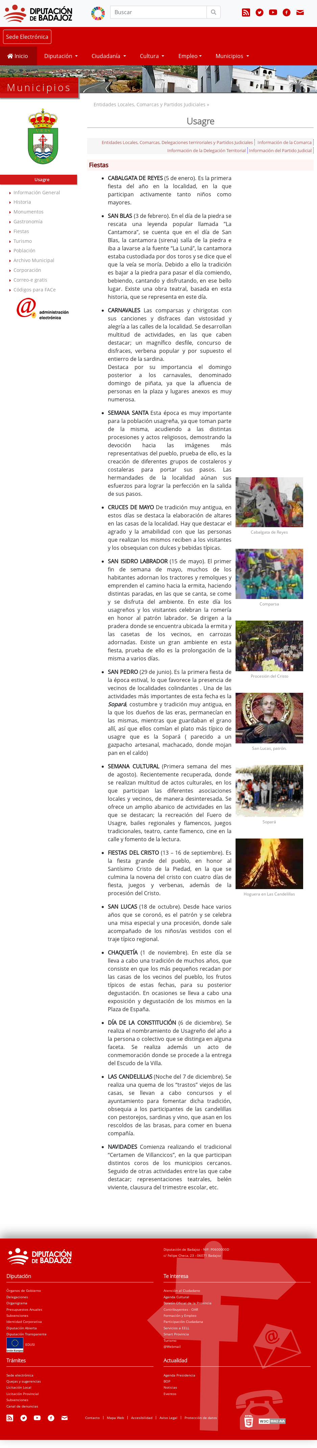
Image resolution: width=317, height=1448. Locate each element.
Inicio (17, 56)
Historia (22, 202)
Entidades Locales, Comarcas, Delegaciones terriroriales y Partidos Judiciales (177, 142)
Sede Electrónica (27, 36)
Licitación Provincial (22, 1393)
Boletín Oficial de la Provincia (188, 1303)
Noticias (170, 1387)
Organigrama (16, 1303)
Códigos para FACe (35, 289)
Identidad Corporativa (24, 1321)
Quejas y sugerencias (23, 1381)
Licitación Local (18, 1387)
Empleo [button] (188, 56)
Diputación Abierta (21, 1328)
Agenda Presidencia (179, 1375)
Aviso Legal (168, 1417)
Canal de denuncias (22, 1406)
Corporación (27, 270)
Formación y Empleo (180, 1315)
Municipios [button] (230, 56)
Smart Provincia (176, 1334)
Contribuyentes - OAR (181, 1309)
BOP (167, 1381)
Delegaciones (17, 1297)
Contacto (92, 1417)
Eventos (170, 1393)
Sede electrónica (19, 1375)
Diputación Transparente (26, 1334)
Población (24, 250)
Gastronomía (28, 221)
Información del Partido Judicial (280, 150)
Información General (37, 192)
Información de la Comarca (285, 142)
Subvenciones (17, 1315)
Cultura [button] (150, 56)
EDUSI (20, 1344)
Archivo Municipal (34, 260)
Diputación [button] (59, 56)
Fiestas (21, 231)
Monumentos (29, 211)
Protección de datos (201, 1417)
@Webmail (172, 1346)
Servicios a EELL (176, 1328)
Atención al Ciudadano (182, 1290)
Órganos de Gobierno (23, 1290)
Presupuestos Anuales (24, 1309)
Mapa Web (115, 1417)
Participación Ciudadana (183, 1321)
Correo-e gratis (30, 280)
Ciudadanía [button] (107, 56)
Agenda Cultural (176, 1297)
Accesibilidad (141, 1417)
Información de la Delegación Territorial (206, 150)
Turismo (23, 241)
